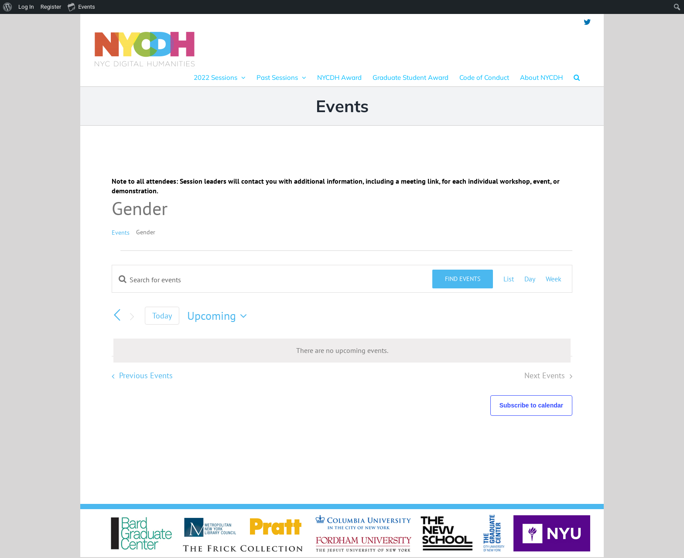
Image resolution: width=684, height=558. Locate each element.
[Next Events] (132, 317)
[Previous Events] (117, 315)
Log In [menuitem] (26, 6)
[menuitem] (7, 7)
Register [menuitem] (51, 6)
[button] (577, 77)
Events (121, 232)
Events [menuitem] (81, 6)
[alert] (342, 350)
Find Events (462, 279)
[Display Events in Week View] (553, 278)
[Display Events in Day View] (529, 278)
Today (162, 316)
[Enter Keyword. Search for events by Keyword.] (272, 279)
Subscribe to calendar (531, 405)
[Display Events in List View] (508, 278)
